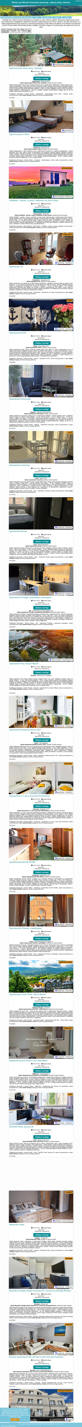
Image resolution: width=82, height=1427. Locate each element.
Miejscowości (26, 17)
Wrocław (69, 1258)
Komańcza (68, 102)
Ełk (71, 565)
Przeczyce (68, 763)
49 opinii (55, 1009)
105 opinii (50, 149)
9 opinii (50, 480)
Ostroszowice (67, 168)
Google (26, 1409)
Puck (70, 433)
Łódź (70, 1094)
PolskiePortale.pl (12, 1426)
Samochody (47, 17)
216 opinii (51, 1141)
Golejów (69, 1192)
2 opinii (50, 413)
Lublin (69, 697)
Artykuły (67, 17)
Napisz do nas (59, 1424)
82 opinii (61, 1371)
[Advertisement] (41, 1175)
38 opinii (56, 1075)
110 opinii (52, 877)
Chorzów (68, 1324)
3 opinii (49, 347)
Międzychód (67, 36)
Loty (37, 17)
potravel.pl (78, 1)
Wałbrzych (68, 1028)
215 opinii (57, 810)
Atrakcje (57, 17)
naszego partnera (48, 95)
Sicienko (69, 631)
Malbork (69, 366)
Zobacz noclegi (42, 78)
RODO (19, 1417)
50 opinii (59, 215)
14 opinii (48, 1239)
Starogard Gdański (65, 1391)
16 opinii (47, 281)
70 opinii (54, 744)
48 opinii (54, 83)
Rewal (69, 300)
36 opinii (64, 1305)
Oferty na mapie (17, 17)
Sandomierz (67, 234)
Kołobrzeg (68, 830)
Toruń (70, 896)
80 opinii (57, 612)
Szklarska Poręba (65, 962)
